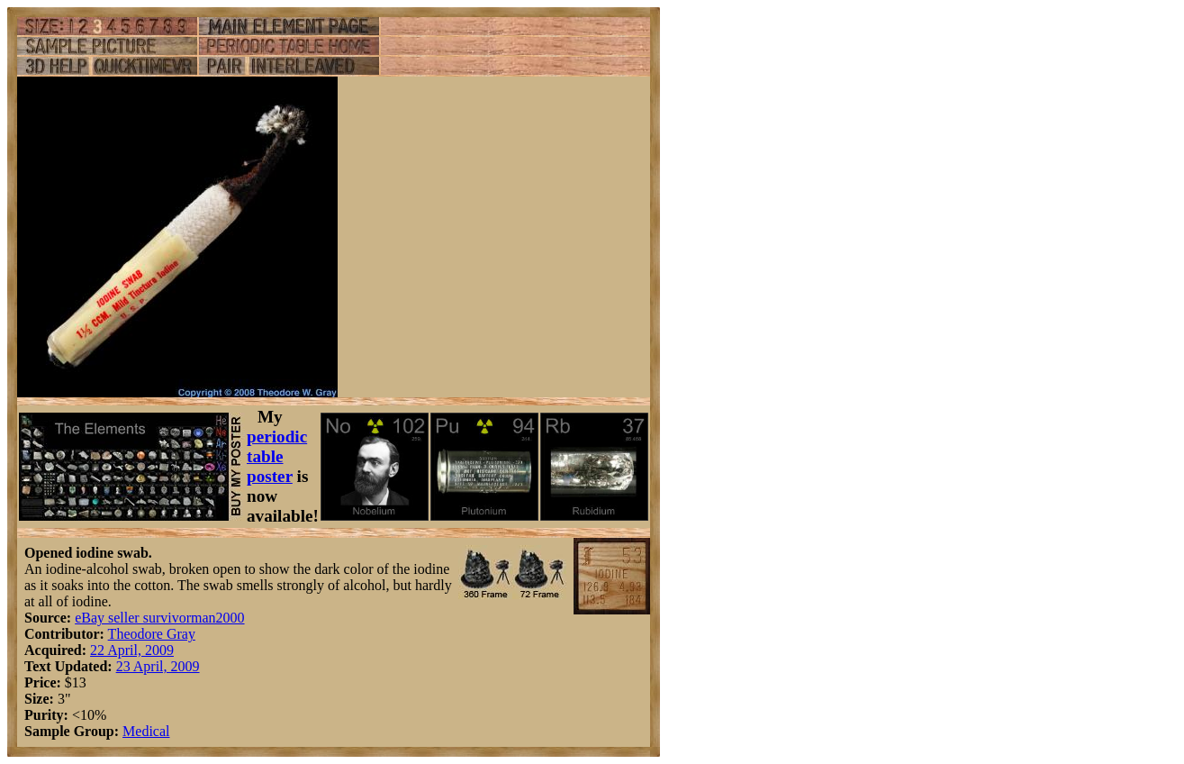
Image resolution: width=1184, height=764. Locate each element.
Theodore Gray (151, 633)
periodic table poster (277, 456)
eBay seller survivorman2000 (159, 617)
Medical (145, 731)
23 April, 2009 (158, 666)
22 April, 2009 (132, 650)
